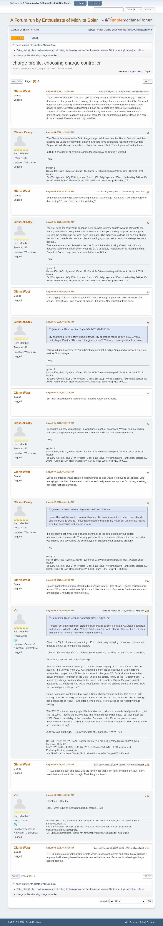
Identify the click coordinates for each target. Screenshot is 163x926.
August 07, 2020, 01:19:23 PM (60, 472)
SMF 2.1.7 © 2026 (16, 922)
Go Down (17, 81)
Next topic (144, 71)
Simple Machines (33, 922)
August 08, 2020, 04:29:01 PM (60, 795)
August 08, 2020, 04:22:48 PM (60, 764)
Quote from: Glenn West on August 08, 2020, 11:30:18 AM (80, 618)
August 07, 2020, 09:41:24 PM (60, 502)
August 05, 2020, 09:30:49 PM (60, 423)
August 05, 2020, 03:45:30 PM (60, 291)
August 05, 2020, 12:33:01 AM (60, 222)
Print (147, 81)
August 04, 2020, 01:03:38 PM (60, 191)
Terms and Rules (137, 922)
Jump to (104, 901)
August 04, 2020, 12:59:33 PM (60, 132)
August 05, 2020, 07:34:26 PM (60, 393)
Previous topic (127, 71)
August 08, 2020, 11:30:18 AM (60, 580)
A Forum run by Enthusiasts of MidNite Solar (54, 20)
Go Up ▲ (151, 922)
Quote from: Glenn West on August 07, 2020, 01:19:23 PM (80, 509)
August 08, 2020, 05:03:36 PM (60, 848)
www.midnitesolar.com (141, 29)
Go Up (15, 876)
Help (126, 922)
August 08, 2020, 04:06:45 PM (60, 610)
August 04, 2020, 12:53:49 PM (60, 91)
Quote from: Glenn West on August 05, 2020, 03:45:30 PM (80, 329)
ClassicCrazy (23, 132)
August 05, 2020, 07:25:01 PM (60, 322)
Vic (16, 610)
